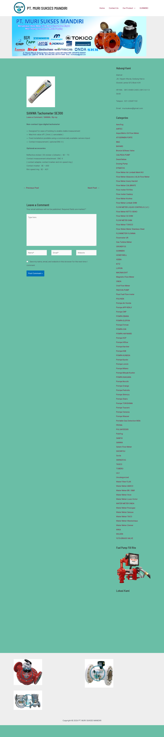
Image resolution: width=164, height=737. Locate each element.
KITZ (118, 264)
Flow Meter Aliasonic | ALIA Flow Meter (133, 177)
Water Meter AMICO (124, 486)
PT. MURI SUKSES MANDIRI (47, 8)
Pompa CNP (121, 312)
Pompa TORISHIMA (124, 403)
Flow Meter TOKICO (124, 224)
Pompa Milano (122, 368)
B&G (118, 142)
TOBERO (119, 468)
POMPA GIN (121, 329)
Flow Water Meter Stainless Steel (130, 229)
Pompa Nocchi (122, 381)
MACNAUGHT (122, 272)
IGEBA (119, 259)
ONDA (118, 281)
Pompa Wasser (122, 416)
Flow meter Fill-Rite (124, 190)
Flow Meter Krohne (124, 198)
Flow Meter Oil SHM (124, 216)
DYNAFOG (120, 168)
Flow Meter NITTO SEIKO (126, 211)
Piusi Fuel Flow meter (125, 294)
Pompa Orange (122, 386)
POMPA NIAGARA (123, 377)
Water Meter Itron (123, 495)
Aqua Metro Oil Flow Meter (127, 133)
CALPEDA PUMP (123, 155)
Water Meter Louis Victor (127, 499)
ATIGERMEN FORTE (124, 137)
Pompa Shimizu (122, 394)
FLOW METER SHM (124, 220)
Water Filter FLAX (123, 482)
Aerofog (119, 124)
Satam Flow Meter (124, 447)
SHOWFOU (120, 451)
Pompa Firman (122, 325)
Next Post (94, 188)
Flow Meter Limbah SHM (126, 203)
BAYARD (119, 146)
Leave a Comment (34, 117)
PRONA (119, 425)
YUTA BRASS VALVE (124, 538)
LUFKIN (119, 268)
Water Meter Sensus (124, 512)
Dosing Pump (122, 164)
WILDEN (119, 534)
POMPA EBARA (122, 316)
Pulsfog (119, 434)
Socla (118, 455)
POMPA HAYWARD (124, 333)
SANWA (47, 117)
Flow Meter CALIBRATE (126, 185)
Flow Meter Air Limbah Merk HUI (130, 172)
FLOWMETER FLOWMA (125, 233)
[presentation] (135, 8)
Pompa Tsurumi (123, 407)
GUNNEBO (144, 8)
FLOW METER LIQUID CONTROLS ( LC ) (132, 207)
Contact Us (114, 8)
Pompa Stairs (122, 399)
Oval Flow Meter (123, 286)
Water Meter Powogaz (125, 508)
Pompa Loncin (122, 364)
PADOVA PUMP (122, 290)
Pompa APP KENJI (124, 307)
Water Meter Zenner (124, 525)
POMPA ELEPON (123, 320)
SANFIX (119, 438)
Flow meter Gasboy (124, 194)
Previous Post (31, 188)
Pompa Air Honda (123, 303)
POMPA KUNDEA (123, 355)
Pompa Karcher (122, 346)
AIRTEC (119, 129)
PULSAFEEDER (122, 429)
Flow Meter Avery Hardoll (127, 181)
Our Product (129, 8)
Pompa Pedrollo (123, 390)
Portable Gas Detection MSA (128, 421)
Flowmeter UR (122, 238)
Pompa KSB (121, 351)
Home (103, 8)
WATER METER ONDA (125, 503)
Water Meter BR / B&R (125, 490)
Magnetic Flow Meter (125, 277)
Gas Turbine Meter (124, 242)
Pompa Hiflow (122, 342)
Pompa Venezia (122, 412)
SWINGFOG (121, 460)
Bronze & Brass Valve (125, 150)
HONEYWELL (121, 255)
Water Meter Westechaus (127, 521)
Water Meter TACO (124, 516)
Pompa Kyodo (122, 360)
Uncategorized (122, 477)
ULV (118, 473)
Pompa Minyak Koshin (125, 373)
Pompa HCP (121, 338)
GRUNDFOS (121, 246)
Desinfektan (121, 159)
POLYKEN (120, 299)
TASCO (119, 464)
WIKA (118, 529)
